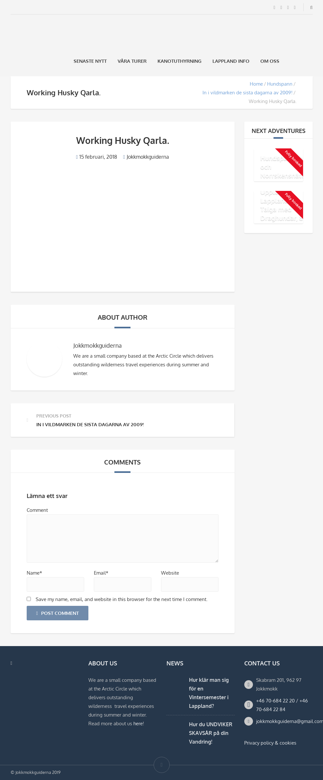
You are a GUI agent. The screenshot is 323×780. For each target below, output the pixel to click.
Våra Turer (132, 61)
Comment (37, 510)
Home (256, 84)
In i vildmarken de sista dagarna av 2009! (247, 92)
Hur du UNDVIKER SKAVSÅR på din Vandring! (210, 733)
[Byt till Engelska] (310, 61)
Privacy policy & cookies (270, 743)
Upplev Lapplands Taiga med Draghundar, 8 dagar (281, 208)
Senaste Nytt (90, 61)
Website (170, 573)
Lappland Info (230, 61)
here (138, 723)
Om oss (269, 61)
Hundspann (279, 84)
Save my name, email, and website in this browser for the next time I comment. (122, 599)
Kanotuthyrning (179, 61)
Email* (101, 573)
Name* (34, 573)
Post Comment (57, 613)
